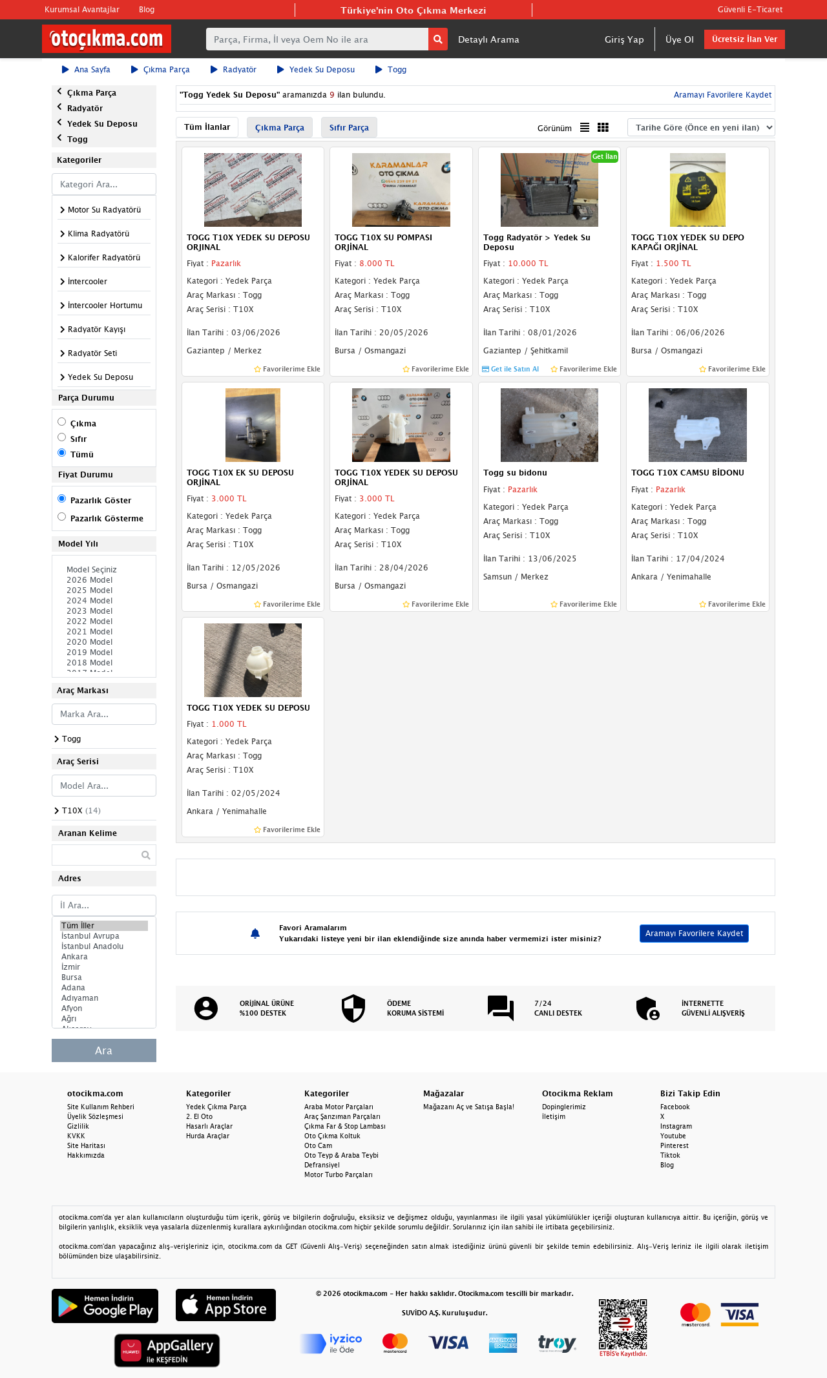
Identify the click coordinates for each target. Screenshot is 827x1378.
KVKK (76, 1136)
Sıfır (78, 439)
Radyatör (233, 69)
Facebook (675, 1107)
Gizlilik (78, 1126)
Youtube (673, 1136)
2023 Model (104, 611)
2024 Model (104, 601)
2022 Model (104, 621)
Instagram (676, 1126)
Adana (104, 988)
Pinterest (674, 1145)
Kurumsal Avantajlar (82, 9)
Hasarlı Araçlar (209, 1126)
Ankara (104, 957)
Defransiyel (322, 1165)
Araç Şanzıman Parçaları (342, 1116)
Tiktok (670, 1155)
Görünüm (555, 128)
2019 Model (104, 652)
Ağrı (104, 1019)
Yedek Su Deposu (316, 69)
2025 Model (104, 590)
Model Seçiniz (104, 570)
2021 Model (104, 632)
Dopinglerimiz (564, 1107)
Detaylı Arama (488, 39)
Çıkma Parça (160, 69)
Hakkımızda (86, 1155)
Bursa (104, 977)
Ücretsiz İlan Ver (744, 39)
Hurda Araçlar (207, 1136)
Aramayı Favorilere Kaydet (721, 94)
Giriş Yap (624, 39)
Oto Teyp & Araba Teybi (341, 1155)
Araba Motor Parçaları (338, 1107)
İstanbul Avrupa (104, 936)
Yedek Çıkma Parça (216, 1107)
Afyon (104, 1008)
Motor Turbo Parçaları (338, 1174)
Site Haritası (86, 1145)
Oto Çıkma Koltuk (332, 1136)
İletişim (553, 1116)
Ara (103, 1050)
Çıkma (83, 423)
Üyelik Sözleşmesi (95, 1116)
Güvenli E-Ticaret (750, 9)
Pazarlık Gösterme (106, 518)
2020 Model (104, 642)
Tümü (82, 454)
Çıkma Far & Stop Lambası (345, 1126)
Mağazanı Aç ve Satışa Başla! (468, 1107)
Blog (146, 9)
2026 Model (104, 580)
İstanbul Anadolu (104, 946)
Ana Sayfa (86, 69)
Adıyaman (104, 998)
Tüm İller (104, 926)
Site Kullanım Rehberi (100, 1107)
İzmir (104, 967)
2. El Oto (199, 1116)
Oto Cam (318, 1145)
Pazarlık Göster (100, 500)
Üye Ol (679, 39)
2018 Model (104, 663)
